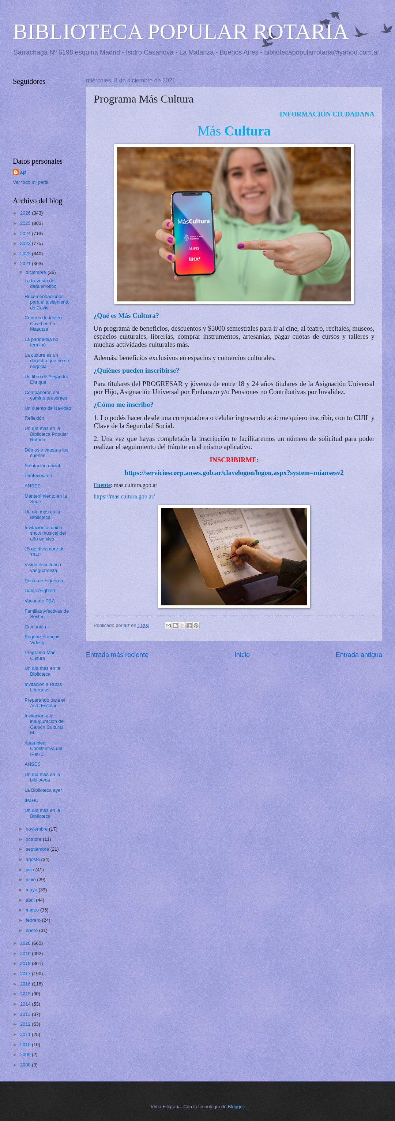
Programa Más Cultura (40, 655)
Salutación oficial (42, 465)
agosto (33, 859)
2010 (26, 1044)
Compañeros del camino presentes (46, 395)
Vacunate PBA (40, 601)
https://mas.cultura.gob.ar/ (124, 496)
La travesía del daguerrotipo (40, 283)
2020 (26, 943)
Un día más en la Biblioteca (42, 514)
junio (31, 879)
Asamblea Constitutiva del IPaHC (43, 748)
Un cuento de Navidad (48, 408)
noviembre (37, 829)
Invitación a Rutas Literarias (43, 687)
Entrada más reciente (117, 654)
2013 (26, 1014)
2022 (26, 253)
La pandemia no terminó (41, 342)
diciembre (36, 272)
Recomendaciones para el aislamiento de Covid (47, 302)
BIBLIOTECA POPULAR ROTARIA (181, 31)
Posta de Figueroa (44, 580)
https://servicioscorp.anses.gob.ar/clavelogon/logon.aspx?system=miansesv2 (233, 472)
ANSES (33, 486)
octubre (34, 839)
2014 (26, 1004)
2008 (26, 1065)
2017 (26, 973)
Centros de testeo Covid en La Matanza (43, 323)
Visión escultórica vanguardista (43, 567)
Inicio (242, 654)
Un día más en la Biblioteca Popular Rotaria (46, 434)
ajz (23, 172)
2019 (26, 953)
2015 (26, 993)
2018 (26, 963)
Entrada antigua (359, 654)
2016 (26, 984)
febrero (34, 920)
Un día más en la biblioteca (42, 777)
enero (32, 930)
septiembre (38, 849)
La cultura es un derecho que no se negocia (47, 360)
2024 (26, 233)
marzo (33, 910)
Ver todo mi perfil (30, 182)
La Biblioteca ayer (43, 790)
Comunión (35, 627)
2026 (26, 213)
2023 (26, 243)
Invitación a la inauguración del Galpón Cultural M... (45, 724)
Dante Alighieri (40, 590)
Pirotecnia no (38, 475)
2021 (26, 263)
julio (30, 869)
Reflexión (34, 418)
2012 (26, 1024)
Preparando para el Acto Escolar (45, 702)
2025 (26, 223)
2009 (26, 1054)
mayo (32, 889)
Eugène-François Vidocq (42, 639)
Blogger (236, 1106)
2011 (26, 1034)
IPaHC (31, 800)
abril (31, 900)
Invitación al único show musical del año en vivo (45, 533)
